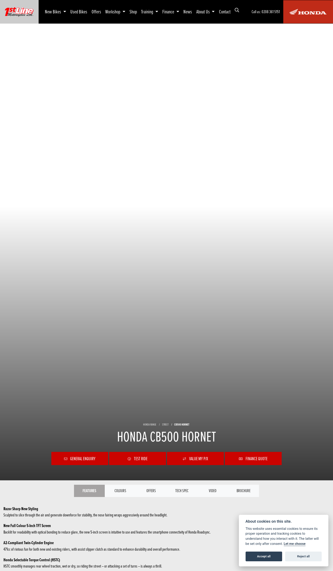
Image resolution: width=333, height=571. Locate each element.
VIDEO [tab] (212, 491)
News (187, 11)
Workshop (113, 11)
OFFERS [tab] (151, 491)
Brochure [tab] (243, 491)
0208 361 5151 (271, 12)
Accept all (264, 556)
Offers (96, 11)
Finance (168, 11)
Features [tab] (89, 491)
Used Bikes (78, 11)
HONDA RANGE (149, 424)
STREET (165, 424)
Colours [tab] (120, 491)
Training (147, 11)
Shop (133, 11)
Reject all (303, 556)
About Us (203, 11)
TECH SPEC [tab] (181, 491)
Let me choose (295, 544)
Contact (225, 11)
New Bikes (53, 11)
